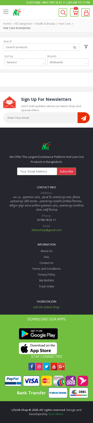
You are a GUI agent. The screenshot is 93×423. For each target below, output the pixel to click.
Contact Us (46, 263)
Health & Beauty (45, 23)
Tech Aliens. (56, 414)
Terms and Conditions (46, 269)
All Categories (23, 23)
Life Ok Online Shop (46, 307)
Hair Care (65, 23)
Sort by (8, 56)
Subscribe (66, 171)
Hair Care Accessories (16, 28)
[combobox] (25, 62)
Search (7, 41)
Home (7, 23)
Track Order (46, 286)
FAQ (46, 257)
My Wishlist (46, 280)
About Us (47, 251)
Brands (51, 56)
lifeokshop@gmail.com (46, 230)
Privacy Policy (46, 274)
